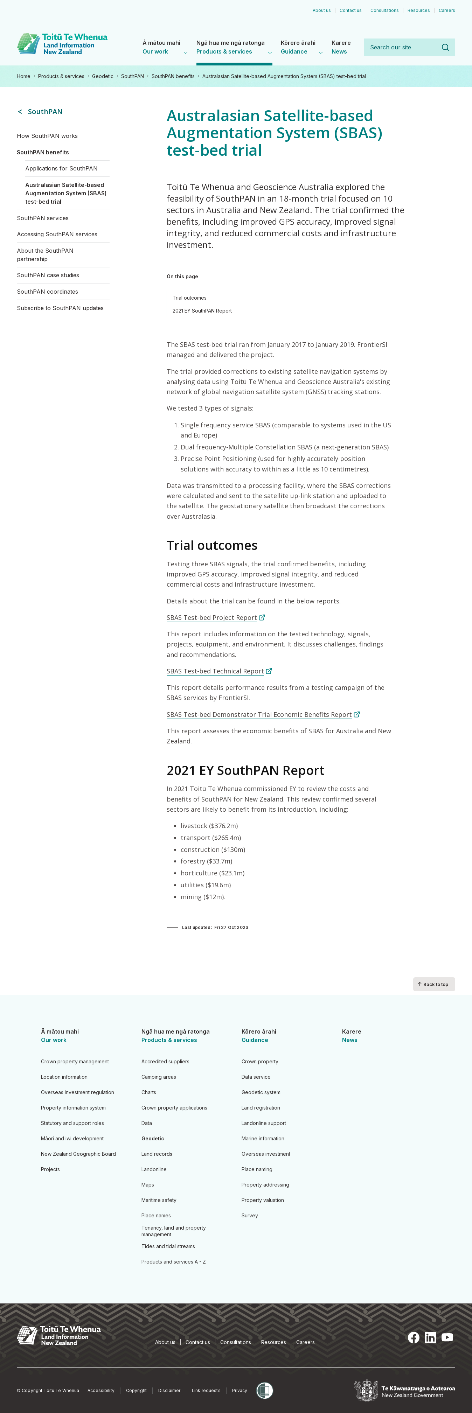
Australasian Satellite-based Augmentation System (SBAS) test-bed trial (284, 76)
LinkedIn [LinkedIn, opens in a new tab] (430, 1337)
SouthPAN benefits (173, 76)
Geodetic (102, 76)
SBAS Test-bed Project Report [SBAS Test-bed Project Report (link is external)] (216, 617)
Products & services (61, 76)
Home (23, 76)
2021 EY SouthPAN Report (202, 311)
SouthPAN (132, 76)
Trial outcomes (190, 298)
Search (445, 47)
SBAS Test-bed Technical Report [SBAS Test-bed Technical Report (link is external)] (219, 671)
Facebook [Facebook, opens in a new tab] (414, 1337)
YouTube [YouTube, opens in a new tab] (447, 1337)
